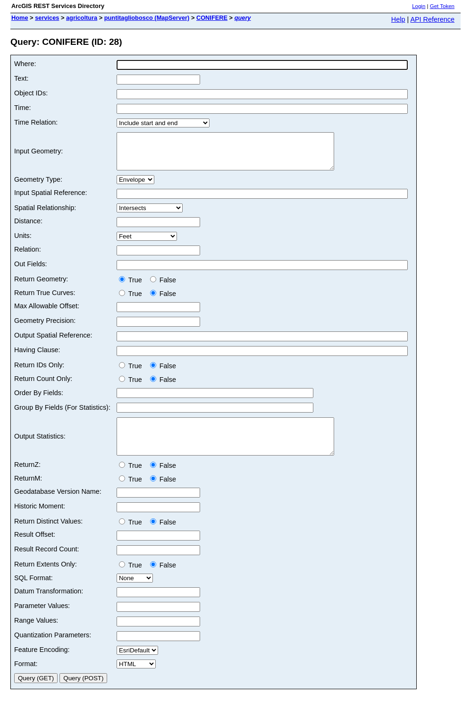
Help (398, 19)
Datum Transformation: (48, 605)
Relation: (27, 256)
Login (418, 6)
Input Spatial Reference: (50, 199)
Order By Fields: (38, 400)
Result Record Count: (46, 563)
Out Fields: (30, 271)
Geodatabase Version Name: (57, 505)
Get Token (442, 6)
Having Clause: (37, 357)
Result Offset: (34, 548)
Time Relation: (36, 122)
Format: (26, 678)
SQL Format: (33, 592)
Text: (21, 78)
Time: (22, 107)
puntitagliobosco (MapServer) (147, 17)
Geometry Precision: (45, 327)
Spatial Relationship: (45, 215)
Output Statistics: (40, 447)
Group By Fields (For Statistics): (62, 414)
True (132, 287)
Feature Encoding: (42, 664)
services (47, 17)
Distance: (28, 228)
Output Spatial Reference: (53, 342)
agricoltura (81, 17)
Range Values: (36, 634)
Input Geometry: (38, 155)
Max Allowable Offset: (46, 313)
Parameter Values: (42, 620)
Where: (25, 64)
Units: (23, 242)
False (163, 287)
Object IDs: (31, 93)
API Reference (432, 19)
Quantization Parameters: (52, 649)
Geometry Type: (38, 186)
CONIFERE (211, 17)
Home (19, 17)
